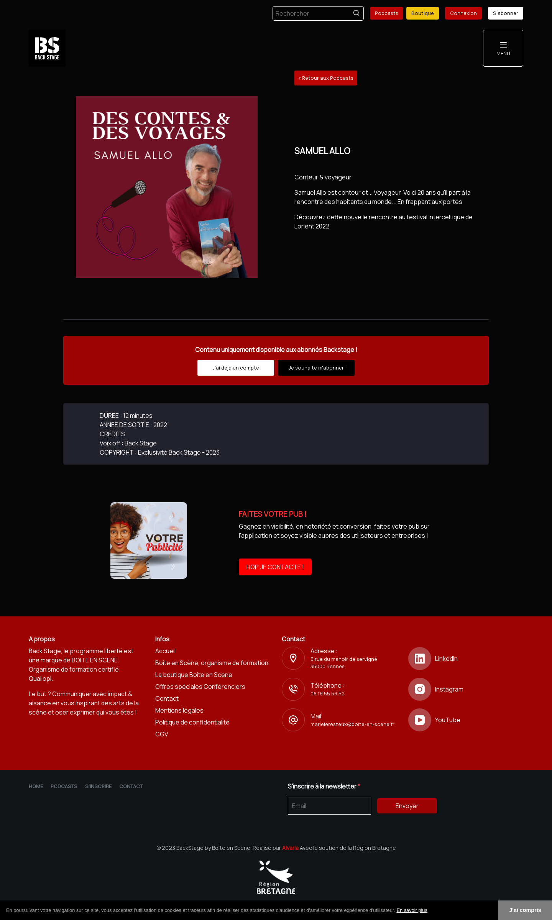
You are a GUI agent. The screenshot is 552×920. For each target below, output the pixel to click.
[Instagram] (465, 689)
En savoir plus (411, 910)
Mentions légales (179, 710)
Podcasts (386, 13)
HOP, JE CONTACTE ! (275, 567)
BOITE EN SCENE (95, 660)
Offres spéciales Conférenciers (200, 686)
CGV (161, 734)
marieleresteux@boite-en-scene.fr (352, 724)
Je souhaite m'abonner (316, 367)
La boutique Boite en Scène (193, 674)
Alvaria (290, 847)
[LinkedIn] (465, 658)
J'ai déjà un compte (235, 367)
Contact (167, 698)
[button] (430, 911)
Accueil (165, 651)
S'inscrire (98, 786)
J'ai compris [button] (525, 910)
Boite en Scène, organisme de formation (211, 663)
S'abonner (505, 13)
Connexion (463, 13)
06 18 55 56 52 (327, 693)
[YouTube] (465, 719)
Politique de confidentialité (192, 722)
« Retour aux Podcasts (325, 77)
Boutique (422, 13)
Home (36, 786)
